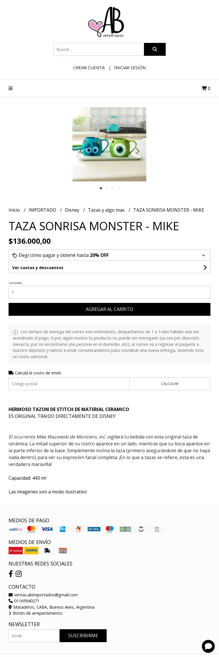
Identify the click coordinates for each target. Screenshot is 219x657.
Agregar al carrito (109, 309)
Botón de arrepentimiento (35, 613)
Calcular (170, 383)
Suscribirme (83, 635)
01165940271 (24, 601)
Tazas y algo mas (107, 210)
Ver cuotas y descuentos (37, 267)
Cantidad (15, 283)
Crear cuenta (89, 67)
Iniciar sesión (130, 67)
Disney (72, 210)
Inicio (15, 210)
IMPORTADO (43, 210)
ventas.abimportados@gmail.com (43, 595)
